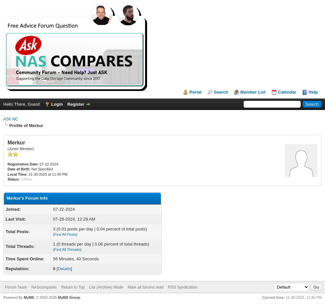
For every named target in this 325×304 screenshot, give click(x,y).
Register (75, 104)
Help (313, 92)
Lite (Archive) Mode (106, 287)
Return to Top (73, 287)
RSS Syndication (182, 287)
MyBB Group (69, 297)
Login (57, 104)
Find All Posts (65, 234)
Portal (195, 92)
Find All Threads (67, 249)
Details (64, 268)
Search (221, 92)
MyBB (29, 297)
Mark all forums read (145, 287)
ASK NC (10, 119)
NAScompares (43, 287)
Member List (253, 92)
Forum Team (16, 287)
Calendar (287, 92)
